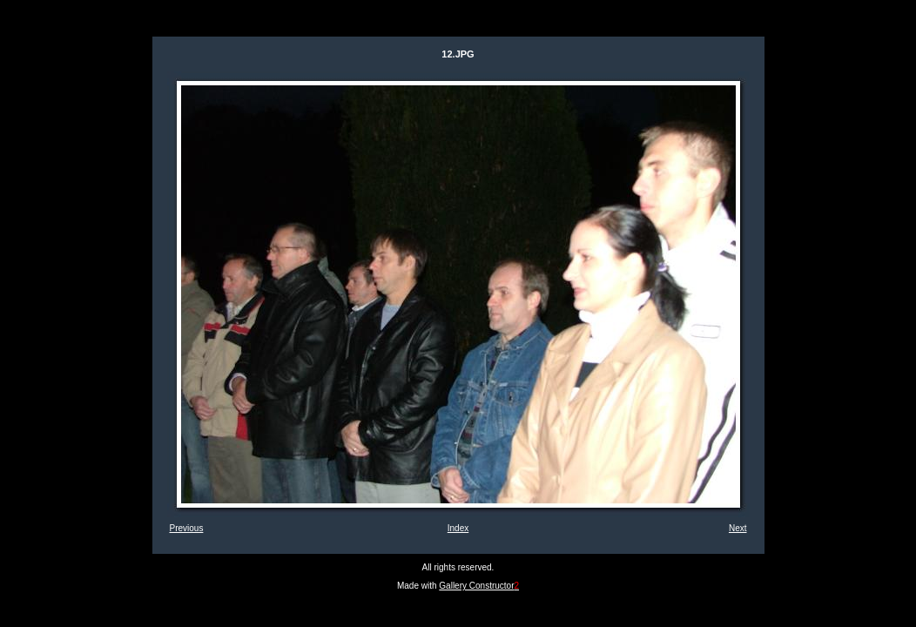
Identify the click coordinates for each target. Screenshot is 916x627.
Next (738, 528)
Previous (187, 528)
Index (458, 528)
